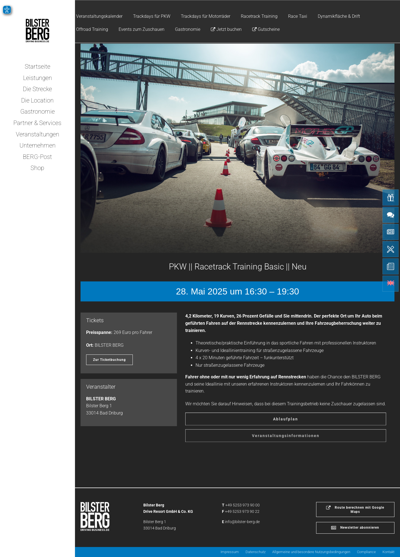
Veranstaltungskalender (99, 16)
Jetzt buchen (226, 29)
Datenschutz (256, 552)
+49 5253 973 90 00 (242, 505)
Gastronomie (187, 29)
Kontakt (388, 552)
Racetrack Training (259, 16)
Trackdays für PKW (151, 16)
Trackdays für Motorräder (205, 16)
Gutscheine (266, 29)
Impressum (230, 552)
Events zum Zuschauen (141, 29)
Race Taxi (297, 16)
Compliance (366, 552)
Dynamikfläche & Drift (339, 16)
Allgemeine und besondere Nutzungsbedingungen (311, 552)
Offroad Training (92, 29)
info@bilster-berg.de (242, 521)
